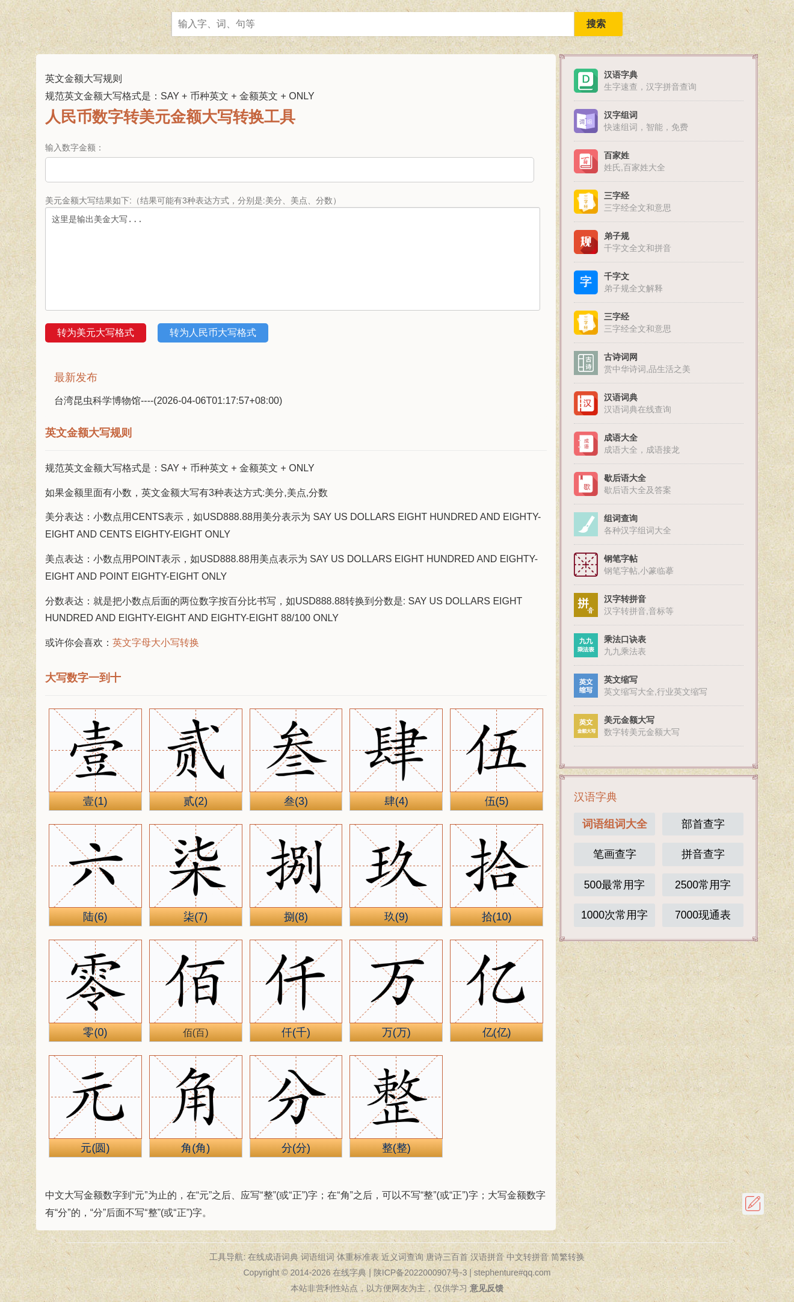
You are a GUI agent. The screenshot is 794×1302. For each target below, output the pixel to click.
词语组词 (317, 1257)
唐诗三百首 (447, 1257)
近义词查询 (402, 1257)
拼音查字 (703, 854)
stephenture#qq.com (512, 1272)
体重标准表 (358, 1257)
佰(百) (196, 1033)
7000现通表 (703, 915)
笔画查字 (614, 854)
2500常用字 (703, 885)
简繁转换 (568, 1257)
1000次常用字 (614, 915)
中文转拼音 (527, 1257)
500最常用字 (614, 885)
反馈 (753, 1204)
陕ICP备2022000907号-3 (420, 1272)
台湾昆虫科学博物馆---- (168, 400)
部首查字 (703, 824)
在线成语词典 (273, 1257)
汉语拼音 (487, 1257)
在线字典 (349, 1272)
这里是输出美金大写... (292, 259)
